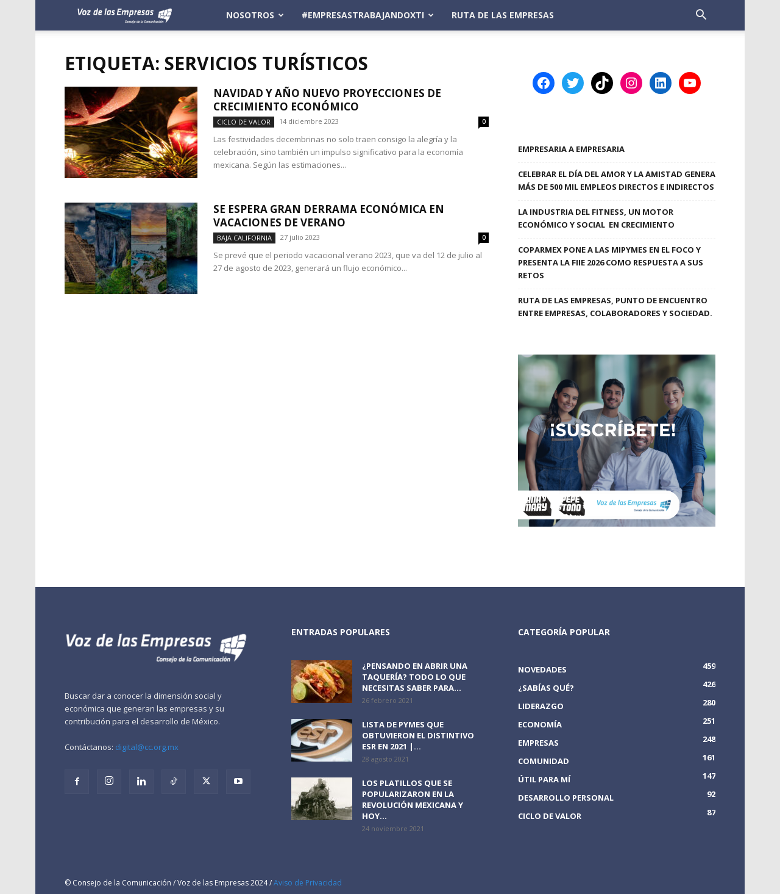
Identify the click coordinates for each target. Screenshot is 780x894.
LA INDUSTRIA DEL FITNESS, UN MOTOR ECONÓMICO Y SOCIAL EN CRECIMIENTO (597, 218)
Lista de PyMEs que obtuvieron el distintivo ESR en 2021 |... (418, 735)
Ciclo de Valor (244, 121)
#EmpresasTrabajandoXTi (368, 15)
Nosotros (255, 15)
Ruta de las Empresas (503, 15)
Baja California (244, 237)
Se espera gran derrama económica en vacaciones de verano (328, 215)
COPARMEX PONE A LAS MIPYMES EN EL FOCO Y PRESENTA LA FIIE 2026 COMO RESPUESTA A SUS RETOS (610, 262)
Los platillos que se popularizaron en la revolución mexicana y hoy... (412, 799)
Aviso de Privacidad (308, 883)
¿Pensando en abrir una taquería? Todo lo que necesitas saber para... (414, 676)
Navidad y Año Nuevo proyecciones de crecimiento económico (327, 100)
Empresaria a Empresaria (571, 148)
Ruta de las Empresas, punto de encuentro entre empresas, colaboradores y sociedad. (615, 307)
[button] (700, 16)
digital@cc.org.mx (147, 746)
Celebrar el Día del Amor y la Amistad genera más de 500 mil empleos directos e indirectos (616, 180)
